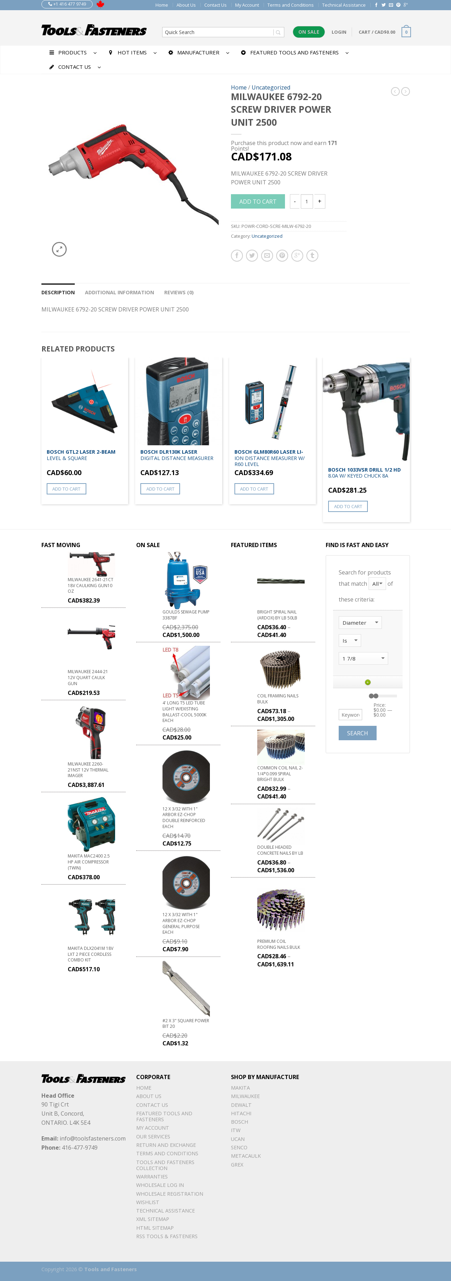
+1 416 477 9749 (67, 4)
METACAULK (246, 1155)
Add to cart (258, 201)
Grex (237, 1164)
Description (58, 292)
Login (339, 32)
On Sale (308, 31)
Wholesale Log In (160, 1185)
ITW (235, 1130)
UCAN (238, 1139)
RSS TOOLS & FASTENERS (167, 1236)
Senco (239, 1147)
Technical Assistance (344, 5)
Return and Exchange (166, 1145)
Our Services (153, 1136)
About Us (186, 5)
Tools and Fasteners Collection (165, 1165)
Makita (240, 1087)
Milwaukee (245, 1096)
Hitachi (241, 1113)
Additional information (119, 292)
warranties (152, 1176)
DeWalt (241, 1105)
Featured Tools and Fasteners (164, 1116)
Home (161, 5)
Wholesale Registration (169, 1193)
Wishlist (147, 1202)
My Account (247, 5)
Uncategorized (271, 87)
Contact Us (215, 5)
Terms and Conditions (290, 5)
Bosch (239, 1121)
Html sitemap (155, 1227)
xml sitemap (152, 1219)
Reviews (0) (179, 292)
